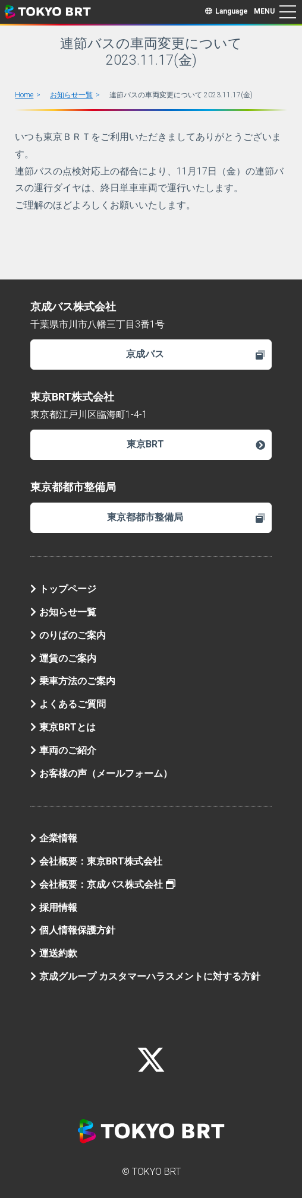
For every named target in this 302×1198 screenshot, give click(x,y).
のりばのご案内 (68, 635)
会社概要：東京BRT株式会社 (96, 861)
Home (24, 94)
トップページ (63, 589)
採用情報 (53, 907)
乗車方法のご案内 (72, 681)
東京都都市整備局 (186, 517)
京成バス (195, 354)
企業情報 (53, 838)
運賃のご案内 (63, 658)
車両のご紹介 (63, 750)
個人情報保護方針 (72, 930)
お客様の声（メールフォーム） (101, 773)
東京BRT (196, 444)
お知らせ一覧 (71, 94)
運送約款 (53, 953)
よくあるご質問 (68, 704)
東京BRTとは (63, 727)
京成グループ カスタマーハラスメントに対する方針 (145, 976)
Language (226, 11)
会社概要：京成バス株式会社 (102, 884)
